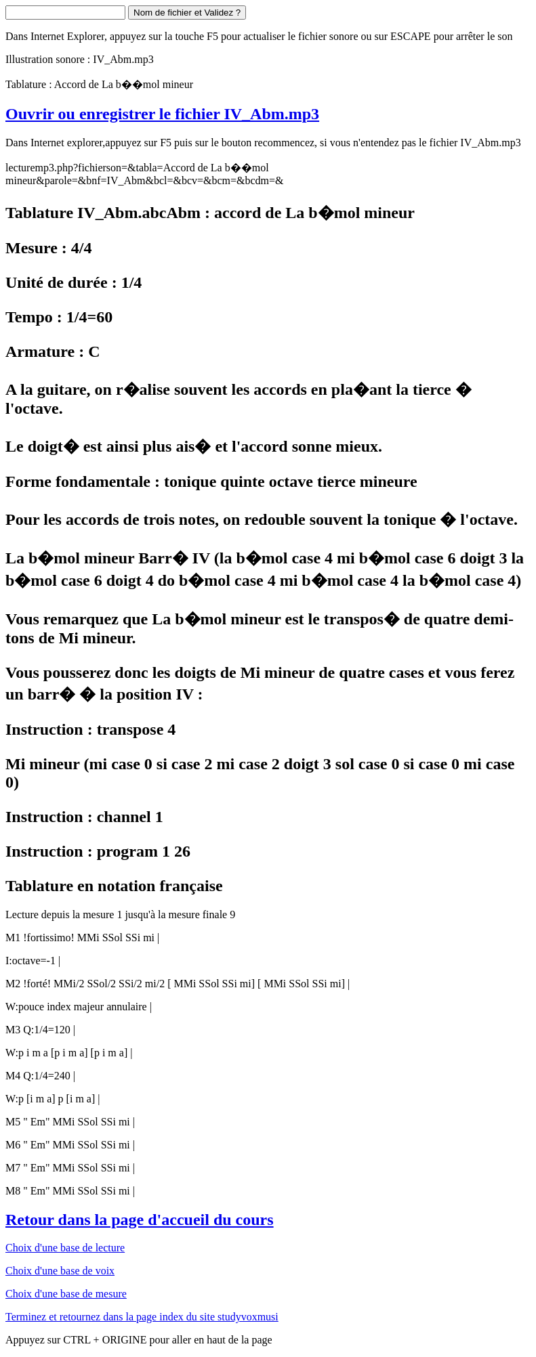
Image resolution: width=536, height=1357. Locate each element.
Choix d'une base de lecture (65, 1247)
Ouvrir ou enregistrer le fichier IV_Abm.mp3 (162, 114)
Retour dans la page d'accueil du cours (139, 1219)
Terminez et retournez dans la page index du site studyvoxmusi (142, 1316)
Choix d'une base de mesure (66, 1293)
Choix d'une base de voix (60, 1270)
